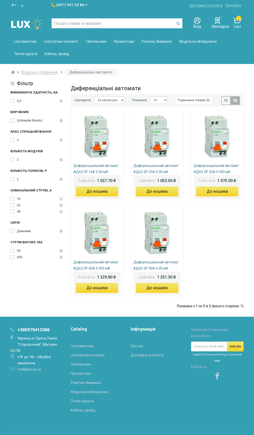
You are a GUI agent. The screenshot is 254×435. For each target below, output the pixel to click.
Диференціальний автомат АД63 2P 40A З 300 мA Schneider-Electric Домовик (96, 266)
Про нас (137, 346)
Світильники (96, 41)
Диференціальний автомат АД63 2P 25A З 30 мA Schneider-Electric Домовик (156, 169)
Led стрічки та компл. (61, 41)
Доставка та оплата (206, 5)
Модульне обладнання (198, 41)
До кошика (97, 191)
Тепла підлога (25, 54)
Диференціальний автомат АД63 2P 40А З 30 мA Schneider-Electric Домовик (156, 266)
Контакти (233, 5)
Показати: (139, 100)
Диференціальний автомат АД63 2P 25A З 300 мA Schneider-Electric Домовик (216, 169)
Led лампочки (25, 41)
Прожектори (124, 41)
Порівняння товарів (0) (194, 100)
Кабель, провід (57, 54)
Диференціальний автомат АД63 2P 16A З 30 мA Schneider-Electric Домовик (96, 169)
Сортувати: (82, 100)
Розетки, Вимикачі (157, 41)
